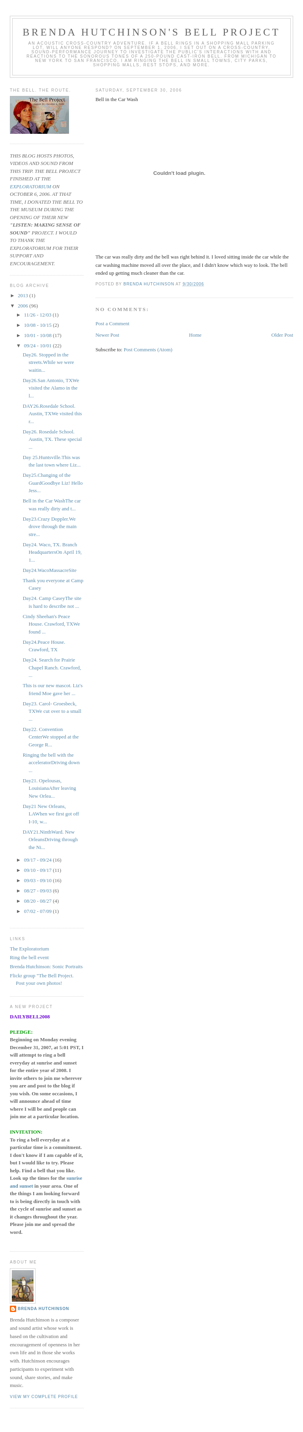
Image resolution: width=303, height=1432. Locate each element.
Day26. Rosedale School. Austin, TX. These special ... (52, 439)
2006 (23, 306)
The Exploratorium (29, 949)
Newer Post (107, 335)
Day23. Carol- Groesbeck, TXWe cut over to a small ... (51, 711)
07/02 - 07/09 (38, 911)
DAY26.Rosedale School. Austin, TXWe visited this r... (52, 413)
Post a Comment (112, 323)
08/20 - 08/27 (38, 901)
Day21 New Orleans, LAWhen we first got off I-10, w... (50, 814)
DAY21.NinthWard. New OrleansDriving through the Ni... (50, 839)
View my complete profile (44, 1397)
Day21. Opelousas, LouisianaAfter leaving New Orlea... (49, 788)
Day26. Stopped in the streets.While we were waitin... (48, 362)
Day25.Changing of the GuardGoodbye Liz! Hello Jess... (52, 482)
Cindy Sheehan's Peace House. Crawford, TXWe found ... (51, 624)
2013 (23, 295)
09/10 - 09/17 (38, 870)
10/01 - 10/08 (38, 335)
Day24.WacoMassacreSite (49, 570)
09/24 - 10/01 (38, 346)
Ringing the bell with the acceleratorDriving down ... (51, 762)
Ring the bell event (29, 957)
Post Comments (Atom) (147, 349)
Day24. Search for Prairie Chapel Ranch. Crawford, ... (51, 667)
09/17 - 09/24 (38, 860)
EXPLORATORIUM (30, 186)
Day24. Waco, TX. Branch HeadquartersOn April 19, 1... (52, 552)
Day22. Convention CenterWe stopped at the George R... (50, 737)
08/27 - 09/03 (38, 891)
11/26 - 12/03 (38, 315)
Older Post (282, 335)
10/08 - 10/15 (38, 325)
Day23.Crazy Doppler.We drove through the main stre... (49, 526)
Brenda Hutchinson (43, 1308)
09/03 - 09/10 (38, 880)
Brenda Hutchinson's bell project (151, 32)
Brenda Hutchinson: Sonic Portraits (46, 966)
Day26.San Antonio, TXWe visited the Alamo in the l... (50, 388)
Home (195, 335)
